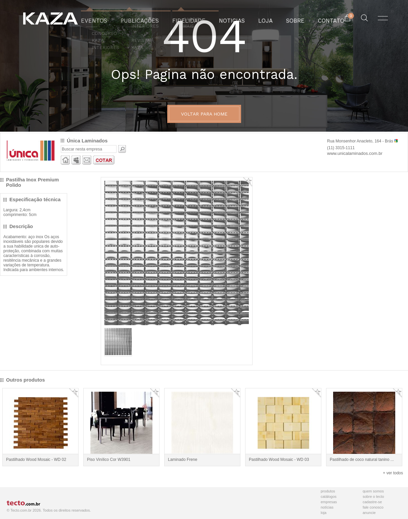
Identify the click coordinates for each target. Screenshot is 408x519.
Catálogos (328, 496)
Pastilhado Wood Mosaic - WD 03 (279, 459)
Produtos (328, 491)
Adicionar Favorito (247, 181)
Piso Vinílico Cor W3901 (108, 459)
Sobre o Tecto (373, 496)
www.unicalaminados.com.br (354, 153)
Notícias (327, 507)
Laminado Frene (182, 459)
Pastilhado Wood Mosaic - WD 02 (36, 459)
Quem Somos (373, 491)
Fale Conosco (373, 507)
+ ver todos (393, 473)
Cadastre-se (372, 502)
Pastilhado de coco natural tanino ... (362, 459)
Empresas (329, 502)
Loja (323, 513)
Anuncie (369, 513)
